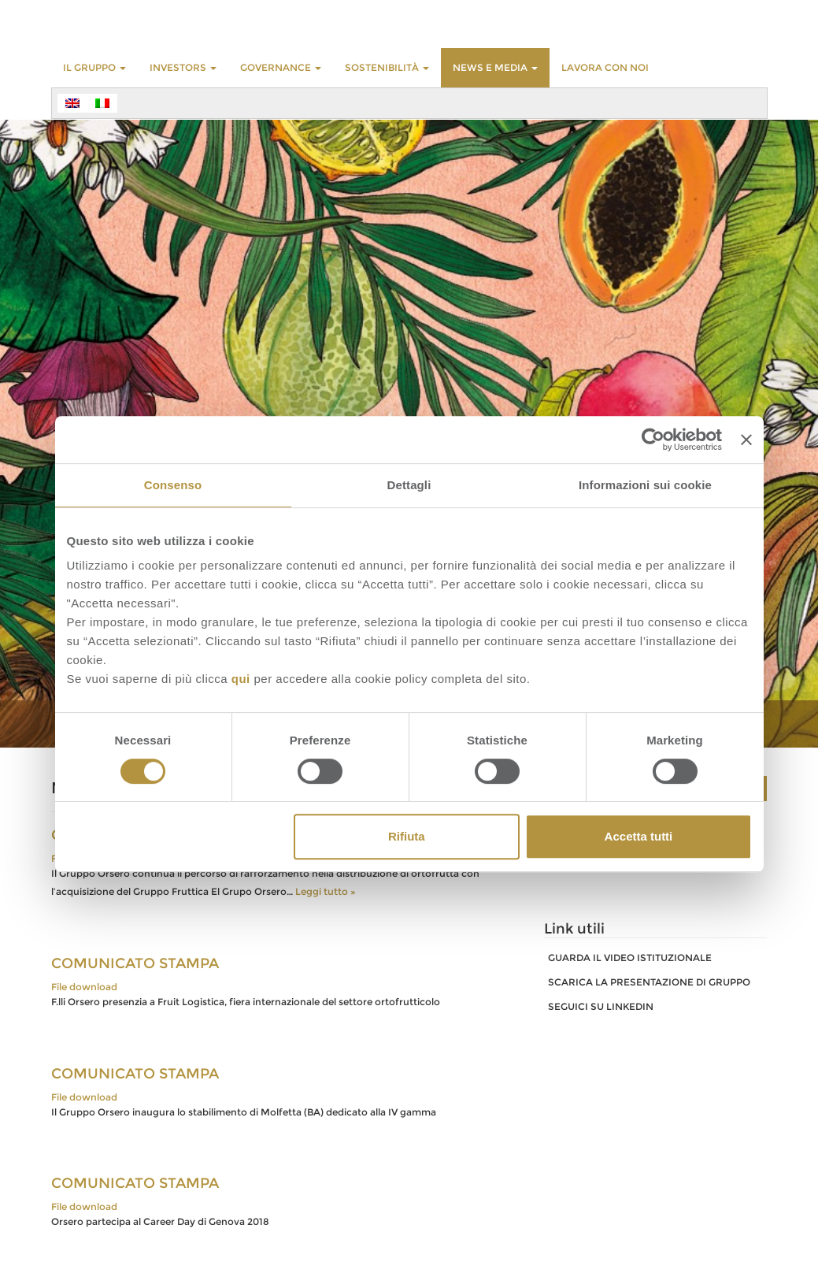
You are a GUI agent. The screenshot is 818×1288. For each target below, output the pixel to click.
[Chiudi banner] (746, 439)
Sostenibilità (387, 67)
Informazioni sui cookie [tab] (645, 485)
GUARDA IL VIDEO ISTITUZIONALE (630, 957)
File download (84, 987)
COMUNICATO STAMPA (135, 963)
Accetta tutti (639, 836)
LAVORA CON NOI (605, 67)
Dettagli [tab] (409, 485)
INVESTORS (183, 67)
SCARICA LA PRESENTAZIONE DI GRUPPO (649, 982)
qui (240, 678)
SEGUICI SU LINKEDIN (600, 1006)
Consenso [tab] (173, 485)
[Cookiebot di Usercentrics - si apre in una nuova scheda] (653, 439)
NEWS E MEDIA (495, 67)
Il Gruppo (94, 67)
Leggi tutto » (325, 891)
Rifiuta (406, 836)
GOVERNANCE (280, 67)
